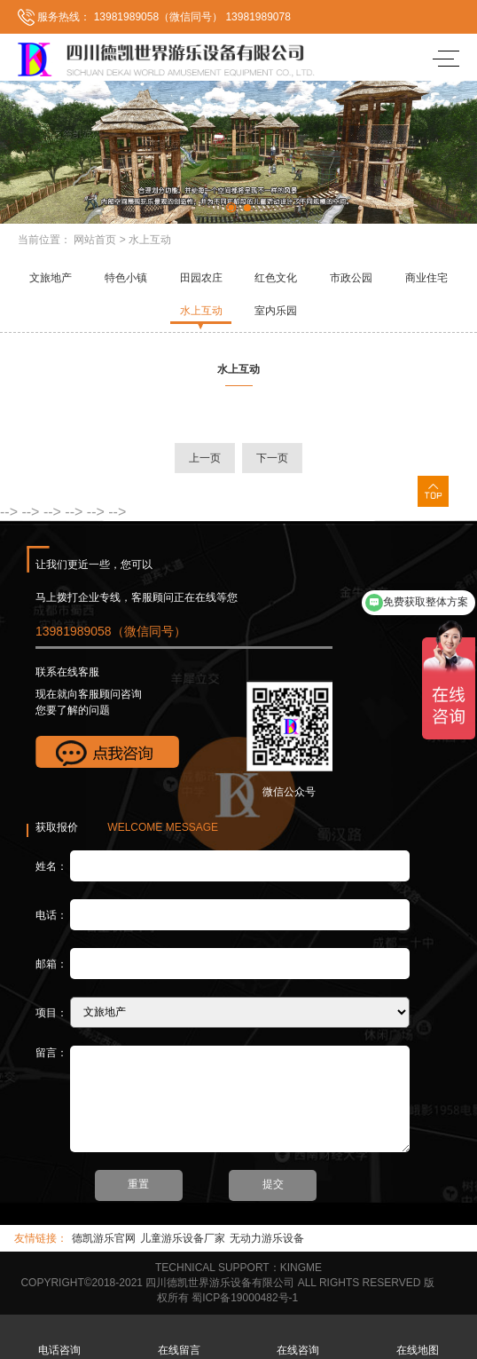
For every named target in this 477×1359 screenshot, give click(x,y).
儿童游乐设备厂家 (182, 1238)
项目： (51, 1012)
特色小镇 (126, 278)
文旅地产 (50, 278)
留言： (51, 1053)
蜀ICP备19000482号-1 (245, 1298)
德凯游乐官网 (104, 1238)
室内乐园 (275, 310)
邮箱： (51, 963)
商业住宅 (426, 278)
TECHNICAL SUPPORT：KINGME (238, 1267)
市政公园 (351, 278)
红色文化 (275, 278)
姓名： (51, 865)
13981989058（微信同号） (156, 17)
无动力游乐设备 (267, 1238)
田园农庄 (201, 278)
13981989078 (257, 17)
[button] (231, 207)
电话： (51, 914)
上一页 (205, 458)
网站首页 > (99, 239)
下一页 (272, 458)
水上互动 (150, 239)
